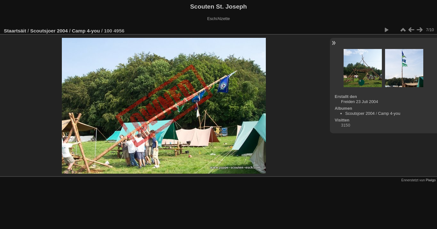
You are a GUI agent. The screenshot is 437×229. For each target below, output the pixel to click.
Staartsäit (15, 30)
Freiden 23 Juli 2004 (359, 101)
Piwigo (431, 180)
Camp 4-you (86, 30)
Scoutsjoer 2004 (49, 30)
